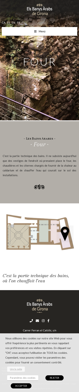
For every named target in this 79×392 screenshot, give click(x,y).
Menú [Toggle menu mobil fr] (40, 31)
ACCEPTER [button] (21, 385)
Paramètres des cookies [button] (22, 377)
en (13, 22)
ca (3, 22)
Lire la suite (16, 369)
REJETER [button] (54, 377)
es (8, 22)
